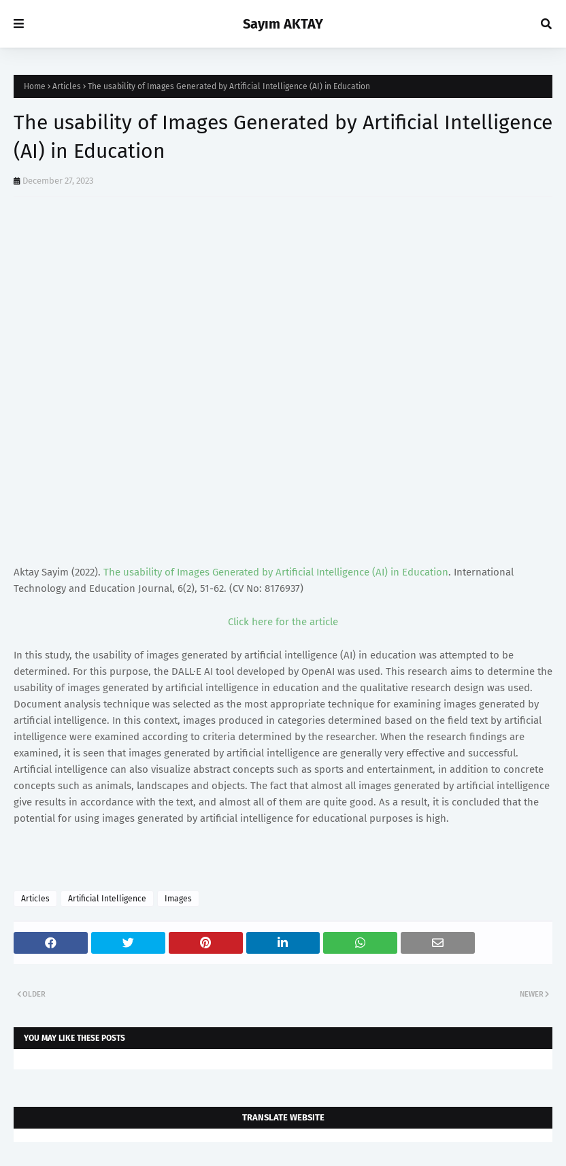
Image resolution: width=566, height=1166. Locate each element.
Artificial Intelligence (107, 898)
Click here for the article (283, 622)
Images (178, 898)
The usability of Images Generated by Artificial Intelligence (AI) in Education (275, 572)
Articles (66, 86)
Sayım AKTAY (283, 24)
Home (35, 86)
